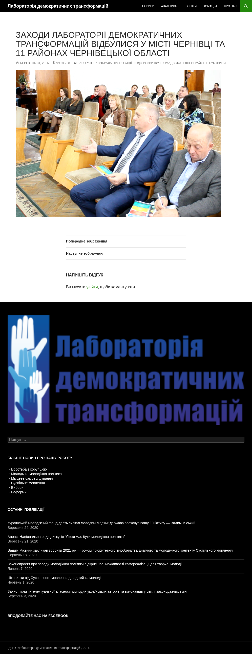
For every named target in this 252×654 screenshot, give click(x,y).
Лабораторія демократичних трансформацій (58, 6)
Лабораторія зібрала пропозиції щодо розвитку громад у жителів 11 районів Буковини (151, 63)
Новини (148, 6)
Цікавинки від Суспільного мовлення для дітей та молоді (54, 578)
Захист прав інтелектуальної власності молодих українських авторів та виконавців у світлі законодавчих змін (97, 591)
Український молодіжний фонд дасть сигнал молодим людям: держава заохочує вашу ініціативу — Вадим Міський (101, 523)
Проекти (190, 6)
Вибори (17, 487)
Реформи (19, 492)
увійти (92, 287)
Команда (210, 6)
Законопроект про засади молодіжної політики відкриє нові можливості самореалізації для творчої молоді (95, 564)
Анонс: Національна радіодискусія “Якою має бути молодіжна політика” (66, 537)
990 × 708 (63, 63)
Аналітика (169, 6)
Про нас (230, 6)
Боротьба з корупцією (29, 469)
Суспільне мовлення (28, 483)
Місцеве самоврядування (32, 478)
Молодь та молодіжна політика (36, 474)
